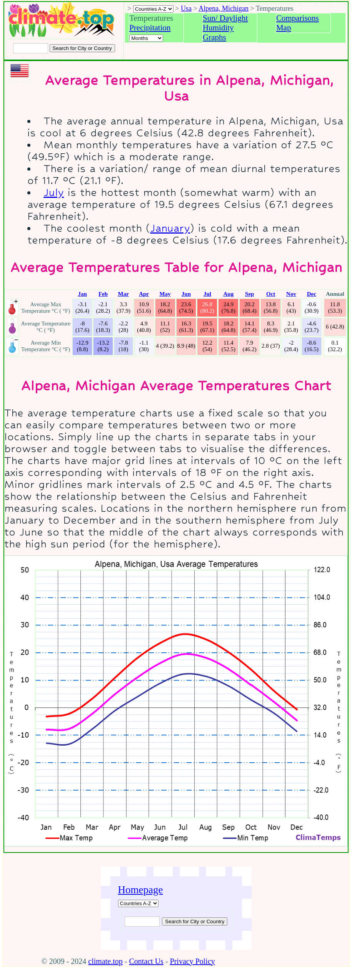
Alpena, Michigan (224, 8)
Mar (123, 294)
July (53, 192)
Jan (82, 294)
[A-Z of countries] (138, 903)
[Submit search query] (194, 921)
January (170, 228)
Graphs (214, 37)
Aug (228, 294)
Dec (311, 294)
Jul (207, 294)
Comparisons (297, 18)
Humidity (218, 27)
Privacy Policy (192, 961)
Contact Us (146, 961)
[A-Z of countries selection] (153, 9)
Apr (144, 294)
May (164, 294)
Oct (270, 294)
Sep (249, 294)
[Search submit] (82, 48)
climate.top (105, 961)
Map (283, 27)
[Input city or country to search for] (30, 48)
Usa (186, 8)
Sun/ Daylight (225, 18)
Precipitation (149, 27)
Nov (291, 294)
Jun (186, 294)
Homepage (140, 890)
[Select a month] (146, 38)
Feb (103, 294)
